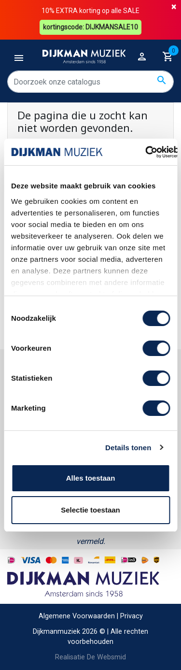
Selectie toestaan (90, 510)
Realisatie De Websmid (90, 657)
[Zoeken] (90, 82)
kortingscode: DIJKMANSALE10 (90, 27)
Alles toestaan (90, 478)
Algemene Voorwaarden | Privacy (91, 616)
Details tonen (128, 447)
